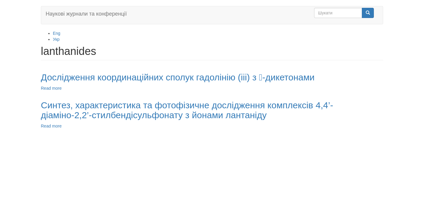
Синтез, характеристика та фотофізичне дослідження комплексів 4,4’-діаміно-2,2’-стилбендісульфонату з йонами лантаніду (187, 110)
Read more (51, 88)
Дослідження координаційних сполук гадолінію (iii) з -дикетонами (178, 77)
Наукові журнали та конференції (86, 14)
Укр (56, 39)
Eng (56, 33)
